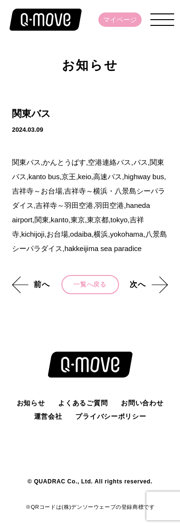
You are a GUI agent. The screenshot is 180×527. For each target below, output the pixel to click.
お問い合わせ (142, 403)
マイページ (120, 19)
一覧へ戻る (90, 284)
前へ (42, 284)
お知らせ (31, 403)
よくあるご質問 (83, 403)
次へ (138, 284)
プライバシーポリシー (110, 416)
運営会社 (48, 416)
